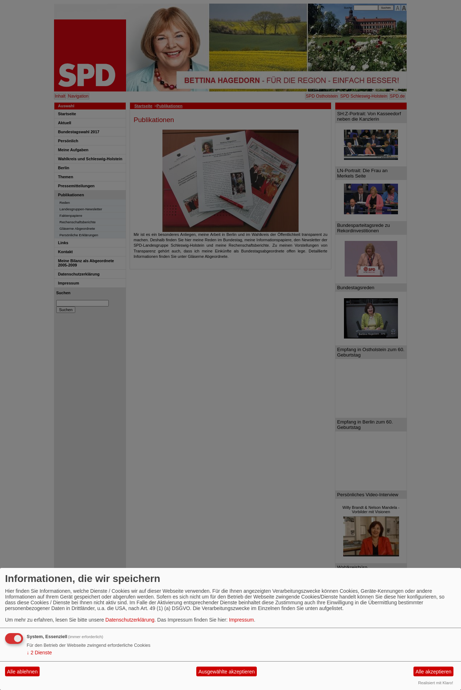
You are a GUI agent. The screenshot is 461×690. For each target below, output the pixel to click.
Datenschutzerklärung (130, 620)
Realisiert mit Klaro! (435, 683)
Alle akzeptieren (434, 672)
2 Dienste (39, 652)
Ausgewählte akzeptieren (226, 672)
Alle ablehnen (22, 672)
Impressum (241, 620)
